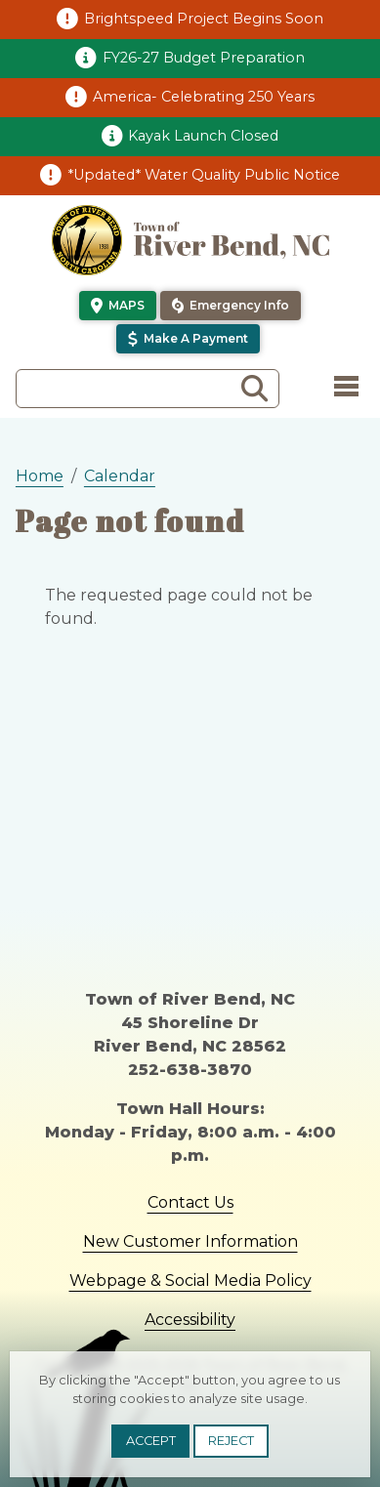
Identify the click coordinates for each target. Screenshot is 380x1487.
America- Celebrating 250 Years (204, 96)
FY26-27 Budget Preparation (204, 57)
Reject (231, 1440)
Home (39, 476)
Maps (126, 305)
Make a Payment (196, 338)
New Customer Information (190, 1241)
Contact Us (190, 1202)
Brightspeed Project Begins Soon (203, 18)
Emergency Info (239, 305)
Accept (151, 1440)
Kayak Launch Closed (203, 136)
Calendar (119, 476)
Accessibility (190, 1319)
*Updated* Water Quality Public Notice (203, 175)
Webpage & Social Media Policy (190, 1280)
